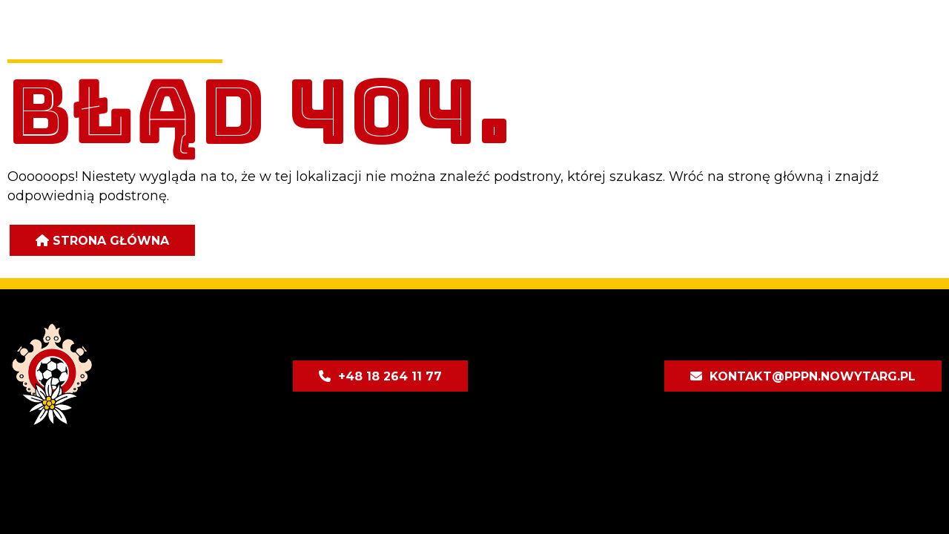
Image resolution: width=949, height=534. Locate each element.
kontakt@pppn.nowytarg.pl (813, 376)
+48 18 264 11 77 (390, 376)
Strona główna (111, 241)
